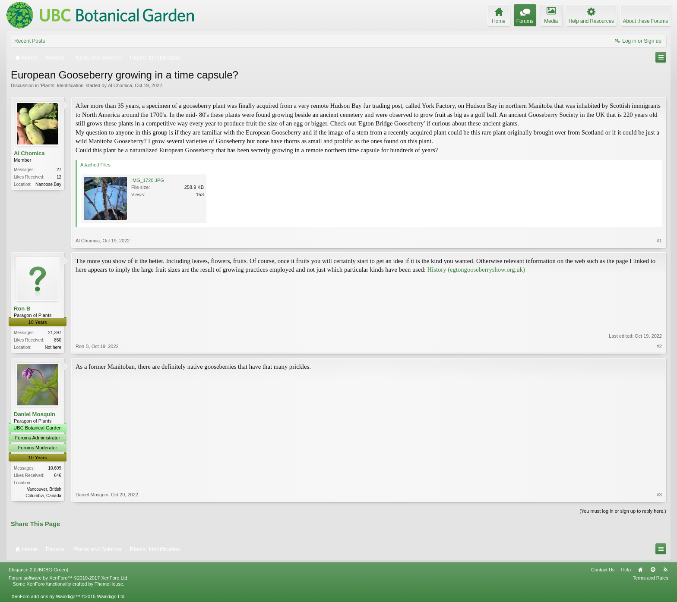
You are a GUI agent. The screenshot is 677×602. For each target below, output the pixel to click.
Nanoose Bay (48, 184)
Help (626, 569)
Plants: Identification (62, 85)
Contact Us (602, 569)
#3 (659, 494)
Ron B (22, 308)
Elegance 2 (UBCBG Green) (38, 569)
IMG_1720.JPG (147, 180)
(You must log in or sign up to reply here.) (622, 511)
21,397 (54, 332)
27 (59, 169)
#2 (659, 346)
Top (653, 570)
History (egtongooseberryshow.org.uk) (476, 269)
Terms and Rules (650, 577)
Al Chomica (120, 85)
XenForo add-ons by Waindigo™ (45, 596)
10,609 (54, 468)
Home (640, 570)
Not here (53, 347)
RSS (665, 570)
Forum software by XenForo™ (69, 577)
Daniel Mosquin (34, 414)
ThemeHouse (109, 583)
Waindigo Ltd (110, 596)
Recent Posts (29, 41)
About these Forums (645, 21)
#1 (659, 240)
